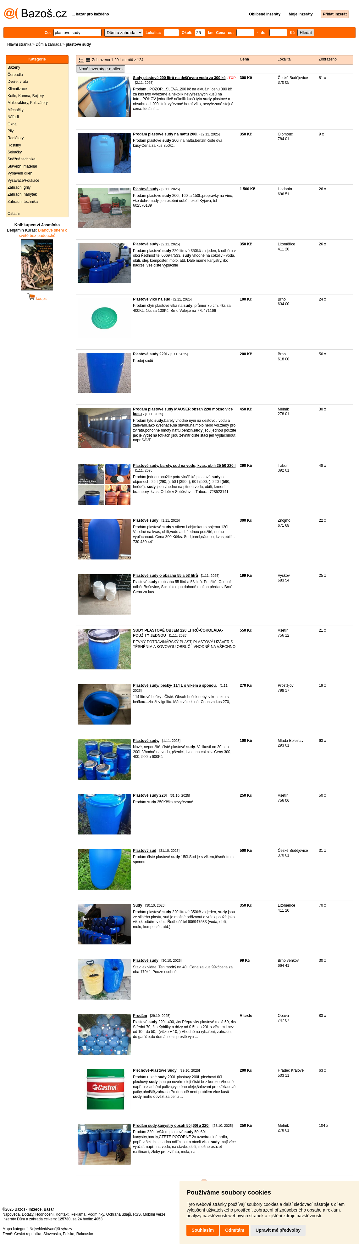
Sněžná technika (22, 159)
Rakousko (84, 1234)
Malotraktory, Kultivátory (28, 102)
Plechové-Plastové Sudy (155, 1070)
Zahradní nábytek (22, 194)
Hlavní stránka (19, 44)
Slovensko (52, 1234)
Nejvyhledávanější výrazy (51, 1229)
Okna (12, 124)
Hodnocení (45, 1214)
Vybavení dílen (20, 173)
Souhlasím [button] (202, 1230)
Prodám (140, 1015)
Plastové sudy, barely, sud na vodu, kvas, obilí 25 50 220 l (184, 465)
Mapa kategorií (15, 1229)
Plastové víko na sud (151, 299)
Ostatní (14, 213)
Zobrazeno (328, 59)
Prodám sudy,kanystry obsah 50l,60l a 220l (171, 1125)
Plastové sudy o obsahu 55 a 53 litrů (165, 575)
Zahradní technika (23, 201)
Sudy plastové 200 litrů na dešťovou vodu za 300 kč (179, 78)
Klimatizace (17, 89)
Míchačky (16, 110)
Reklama (78, 1214)
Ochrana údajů (118, 1214)
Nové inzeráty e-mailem (101, 68)
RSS (137, 1214)
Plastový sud (144, 850)
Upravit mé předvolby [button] (278, 1230)
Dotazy (27, 1214)
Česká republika (27, 1234)
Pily (11, 131)
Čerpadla (15, 74)
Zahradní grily (19, 187)
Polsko (68, 1234)
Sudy (137, 905)
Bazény (14, 67)
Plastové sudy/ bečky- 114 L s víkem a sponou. (175, 685)
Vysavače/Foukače (23, 180)
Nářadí (13, 117)
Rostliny (14, 145)
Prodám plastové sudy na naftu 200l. (165, 134)
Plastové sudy (145, 189)
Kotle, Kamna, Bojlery (26, 96)
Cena (244, 59)
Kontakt (62, 1214)
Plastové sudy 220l (150, 354)
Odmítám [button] (234, 1230)
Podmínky (96, 1214)
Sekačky (15, 152)
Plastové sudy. (146, 740)
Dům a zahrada (48, 44)
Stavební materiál (22, 166)
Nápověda (11, 1214)
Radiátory (16, 138)
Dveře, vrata (18, 81)
